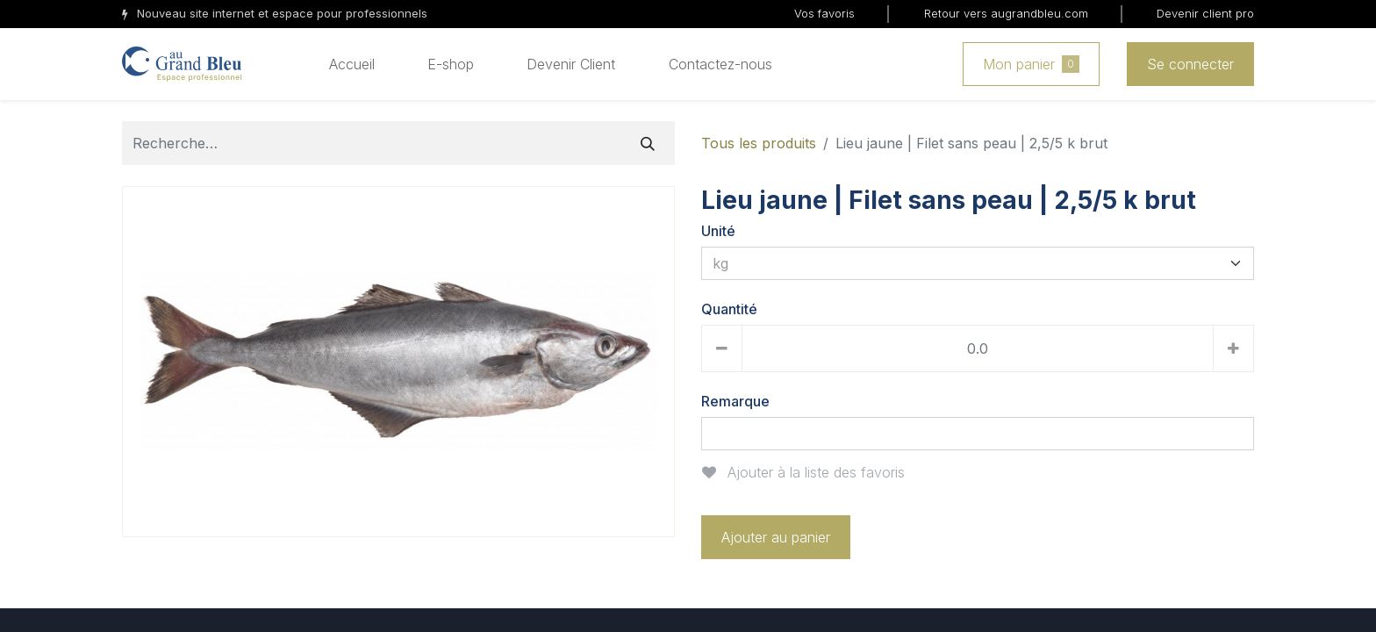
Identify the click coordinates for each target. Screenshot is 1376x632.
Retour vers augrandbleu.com (1006, 13)
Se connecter (1190, 64)
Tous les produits (758, 143)
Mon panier (1031, 64)
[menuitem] (352, 64)
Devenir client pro (1205, 13)
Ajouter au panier (775, 537)
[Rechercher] (647, 143)
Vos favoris (824, 13)
